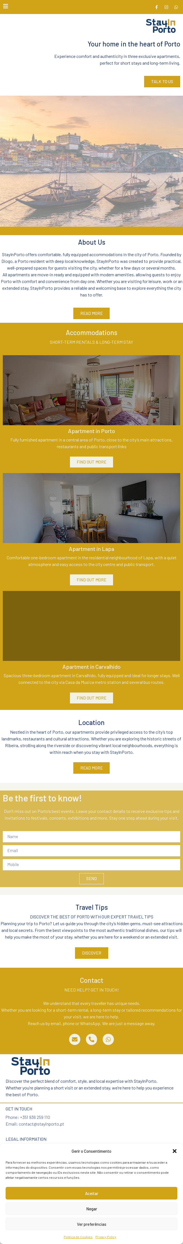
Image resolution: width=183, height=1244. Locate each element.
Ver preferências (91, 1224)
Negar (91, 1208)
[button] (174, 1151)
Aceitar (91, 1193)
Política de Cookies (78, 1237)
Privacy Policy (105, 1237)
